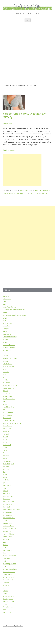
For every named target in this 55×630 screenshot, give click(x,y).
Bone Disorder (8, 415)
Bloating (5, 404)
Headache (6, 493)
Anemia (5, 339)
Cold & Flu (6, 447)
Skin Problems (8, 574)
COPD (5, 450)
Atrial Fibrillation (8, 366)
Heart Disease (8, 496)
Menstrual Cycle (8, 534)
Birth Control (7, 393)
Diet (4, 472)
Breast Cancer (7, 429)
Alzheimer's (7, 334)
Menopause (7, 531)
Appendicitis (7, 350)
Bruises (5, 437)
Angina (5, 342)
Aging (4, 318)
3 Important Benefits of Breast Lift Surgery (24, 115)
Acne (4, 302)
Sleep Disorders (8, 577)
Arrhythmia (6, 353)
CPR (4, 453)
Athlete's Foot (7, 364)
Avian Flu (6, 372)
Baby (4, 374)
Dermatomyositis (8, 464)
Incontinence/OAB (9, 518)
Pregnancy (6, 558)
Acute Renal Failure (9, 307)
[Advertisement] (27, 50)
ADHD (5, 312)
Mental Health (7, 537)
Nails (4, 542)
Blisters (5, 402)
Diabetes (6, 466)
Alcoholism (6, 326)
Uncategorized (8, 599)
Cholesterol (7, 445)
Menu (27, 20)
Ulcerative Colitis (8, 596)
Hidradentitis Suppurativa (11, 510)
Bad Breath (6, 383)
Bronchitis (6, 434)
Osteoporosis (7, 550)
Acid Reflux (6, 296)
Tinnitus (5, 591)
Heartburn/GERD (8, 502)
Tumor (5, 593)
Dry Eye (5, 477)
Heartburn (6, 499)
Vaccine (5, 604)
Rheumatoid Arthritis (10, 569)
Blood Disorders (8, 407)
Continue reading (10, 150)
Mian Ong (43, 193)
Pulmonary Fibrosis (9, 564)
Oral (4, 547)
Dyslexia (6, 480)
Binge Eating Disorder (10, 385)
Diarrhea (6, 469)
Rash (4, 566)
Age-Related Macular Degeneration (15, 315)
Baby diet (6, 377)
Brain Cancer (7, 426)
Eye (4, 483)
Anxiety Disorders (9, 347)
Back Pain (6, 380)
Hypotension (7, 515)
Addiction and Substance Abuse (14, 310)
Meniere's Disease (9, 529)
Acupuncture (7, 304)
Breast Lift (23, 191)
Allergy (5, 331)
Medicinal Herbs (8, 526)
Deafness (6, 456)
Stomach (6, 583)
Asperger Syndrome (10, 358)
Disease (5, 474)
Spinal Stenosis (8, 580)
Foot (4, 488)
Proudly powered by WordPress (13, 626)
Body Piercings (8, 412)
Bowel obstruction (9, 420)
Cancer (5, 442)
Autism (5, 369)
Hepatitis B (6, 507)
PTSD (4, 561)
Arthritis (5, 356)
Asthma (5, 361)
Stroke (5, 588)
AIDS (4, 320)
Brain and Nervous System (12, 423)
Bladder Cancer (8, 396)
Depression (7, 461)
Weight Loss (7, 612)
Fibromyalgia (7, 485)
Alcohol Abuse (7, 323)
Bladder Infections (9, 399)
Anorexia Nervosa (9, 345)
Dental (5, 458)
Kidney (5, 520)
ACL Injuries (7, 299)
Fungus (5, 491)
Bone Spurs (7, 418)
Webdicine (27, 6)
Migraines (6, 539)
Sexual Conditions (9, 572)
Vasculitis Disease (9, 607)
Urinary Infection (8, 601)
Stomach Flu (7, 585)
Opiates (5, 545)
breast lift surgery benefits (18, 193)
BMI (4, 410)
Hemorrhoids (7, 504)
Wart (4, 610)
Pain (4, 553)
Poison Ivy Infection (9, 556)
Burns (5, 439)
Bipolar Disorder (8, 388)
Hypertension (7, 512)
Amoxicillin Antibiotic (9, 337)
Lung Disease (7, 523)
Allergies (6, 329)
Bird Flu (5, 391)
